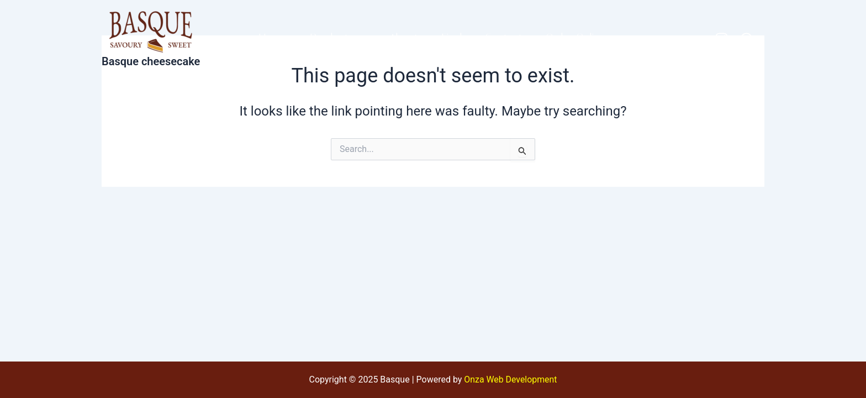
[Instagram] (721, 39)
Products (337, 38)
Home (271, 38)
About (403, 38)
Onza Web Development (510, 379)
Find (452, 38)
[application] (359, 38)
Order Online (578, 38)
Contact (505, 38)
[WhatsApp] (746, 39)
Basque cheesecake (151, 61)
